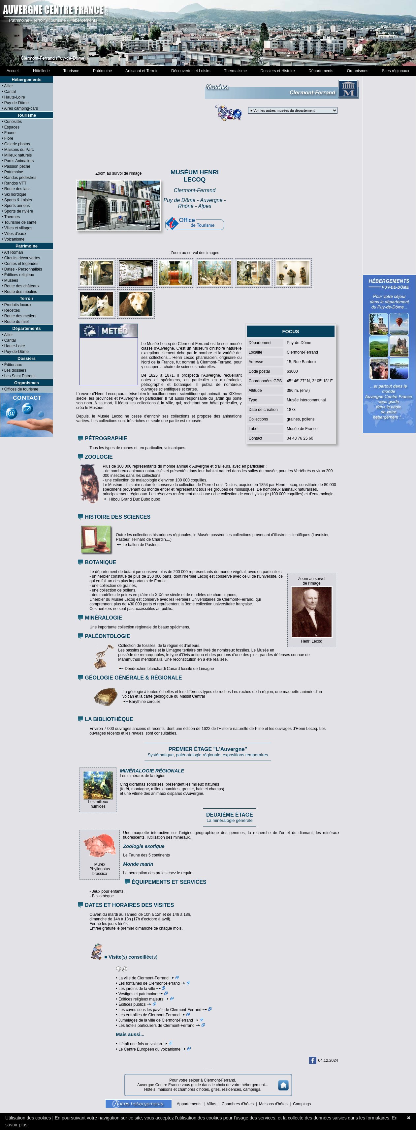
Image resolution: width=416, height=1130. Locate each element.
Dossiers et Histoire (277, 71)
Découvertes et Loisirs (191, 71)
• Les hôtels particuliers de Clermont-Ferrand (160, 1025)
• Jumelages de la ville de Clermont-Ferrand (159, 1020)
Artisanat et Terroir (141, 71)
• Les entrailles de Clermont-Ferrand (153, 1015)
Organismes (357, 71)
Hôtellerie (41, 71)
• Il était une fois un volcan (144, 1044)
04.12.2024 (328, 1060)
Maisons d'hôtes (273, 1104)
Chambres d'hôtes (238, 1104)
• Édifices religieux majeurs (145, 999)
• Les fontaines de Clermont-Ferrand (153, 983)
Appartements (189, 1104)
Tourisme (71, 71)
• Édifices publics (136, 1004)
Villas (211, 1104)
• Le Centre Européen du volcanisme (153, 1049)
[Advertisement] (284, 201)
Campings (302, 1104)
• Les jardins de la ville (140, 988)
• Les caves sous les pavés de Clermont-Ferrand (163, 1009)
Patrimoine (102, 71)
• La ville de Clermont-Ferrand (147, 978)
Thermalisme (235, 71)
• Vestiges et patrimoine (142, 994)
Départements (321, 71)
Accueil (13, 71)
